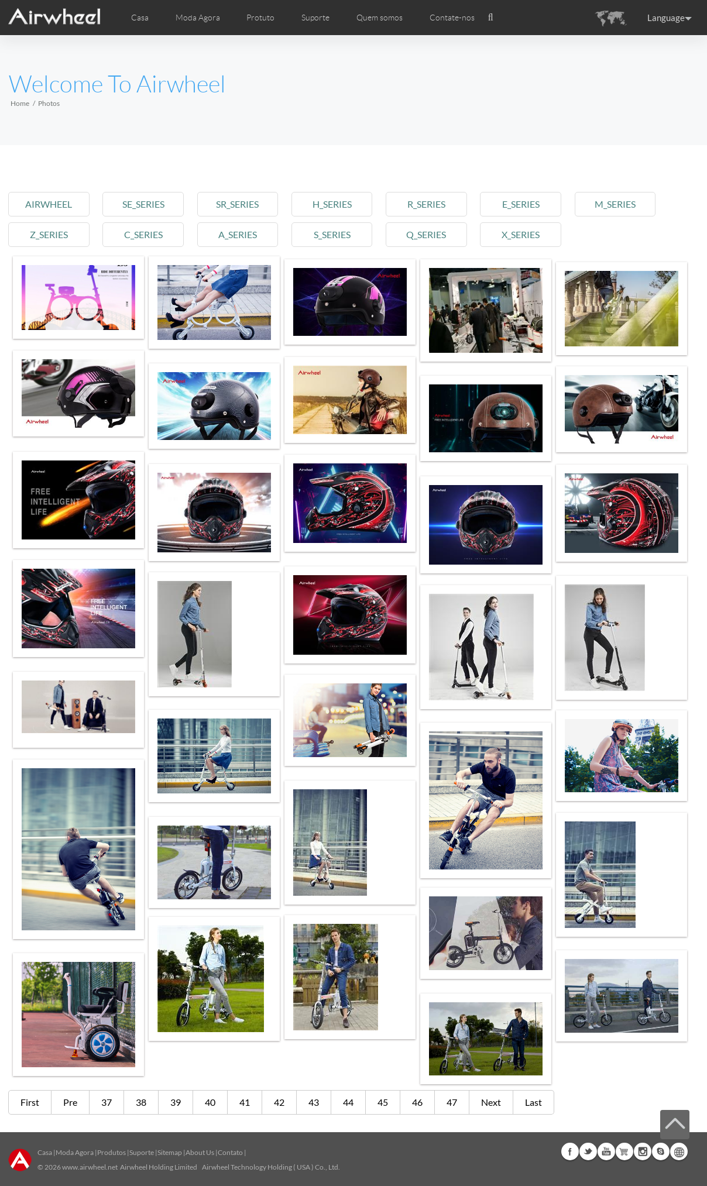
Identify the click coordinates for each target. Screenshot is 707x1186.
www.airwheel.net (90, 1167)
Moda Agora (75, 1152)
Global (679, 1151)
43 (313, 1102)
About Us (200, 1152)
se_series (148, 203)
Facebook (570, 1151)
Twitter (588, 1151)
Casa (140, 17)
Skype (661, 1151)
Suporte (315, 17)
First (29, 1102)
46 (417, 1102)
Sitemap (169, 1152)
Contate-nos (452, 17)
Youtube (606, 1151)
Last (533, 1102)
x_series (539, 234)
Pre (70, 1102)
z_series (50, 234)
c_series (148, 234)
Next (491, 1102)
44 (348, 1102)
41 (244, 1102)
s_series (343, 234)
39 (175, 1102)
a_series (245, 234)
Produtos (111, 1152)
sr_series (246, 203)
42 (279, 1102)
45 (382, 1102)
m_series (637, 203)
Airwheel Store (624, 1151)
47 (452, 1102)
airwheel (50, 203)
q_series (442, 234)
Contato (230, 1152)
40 (210, 1102)
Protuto (260, 17)
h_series (343, 203)
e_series (539, 203)
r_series (442, 203)
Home (20, 103)
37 (106, 1102)
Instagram (642, 1151)
